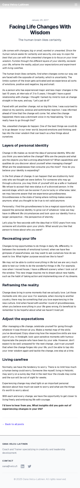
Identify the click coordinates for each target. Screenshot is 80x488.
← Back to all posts (13, 424)
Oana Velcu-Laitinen (15, 4)
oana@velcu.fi (9, 466)
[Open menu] (76, 4)
